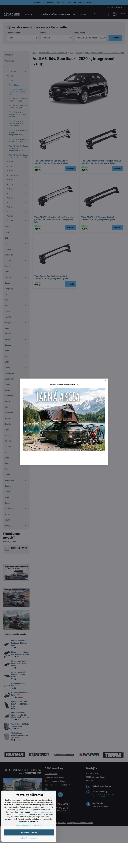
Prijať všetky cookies (29, 832)
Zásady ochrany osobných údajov (29, 826)
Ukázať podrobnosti (28, 838)
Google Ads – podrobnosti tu (41, 812)
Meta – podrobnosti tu (17, 814)
